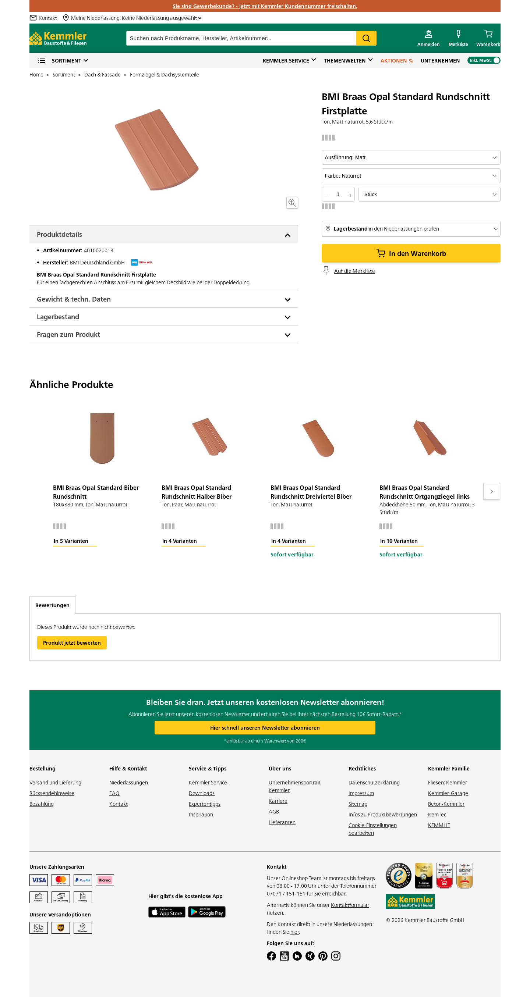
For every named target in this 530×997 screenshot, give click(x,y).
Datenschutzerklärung (374, 782)
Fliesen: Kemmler (447, 782)
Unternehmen (440, 60)
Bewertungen (52, 605)
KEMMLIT (439, 825)
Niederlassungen (128, 782)
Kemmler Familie (449, 768)
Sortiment (59, 60)
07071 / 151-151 (286, 893)
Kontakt (118, 803)
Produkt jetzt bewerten (72, 642)
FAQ (114, 793)
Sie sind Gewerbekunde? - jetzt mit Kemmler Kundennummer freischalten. (265, 6)
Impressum (361, 793)
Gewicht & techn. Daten (74, 298)
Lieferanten (282, 822)
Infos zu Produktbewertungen (383, 814)
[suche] (251, 38)
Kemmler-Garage (448, 793)
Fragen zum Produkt (68, 334)
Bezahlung (41, 803)
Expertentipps (204, 803)
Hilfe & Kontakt (128, 768)
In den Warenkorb (411, 253)
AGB (274, 811)
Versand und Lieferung (55, 782)
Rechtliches (362, 768)
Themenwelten (345, 60)
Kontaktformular (350, 904)
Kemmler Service (286, 60)
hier (294, 931)
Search (366, 38)
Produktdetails (59, 234)
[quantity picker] (338, 194)
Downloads (202, 793)
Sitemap (358, 803)
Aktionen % (397, 60)
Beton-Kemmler (446, 803)
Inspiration (201, 814)
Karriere (278, 800)
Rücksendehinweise (51, 793)
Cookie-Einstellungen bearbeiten (373, 828)
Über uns (280, 768)
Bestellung (42, 768)
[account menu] (428, 38)
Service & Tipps (207, 768)
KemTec (437, 814)
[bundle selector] (429, 194)
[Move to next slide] (491, 491)
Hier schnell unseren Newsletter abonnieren (265, 727)
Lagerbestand (58, 316)
